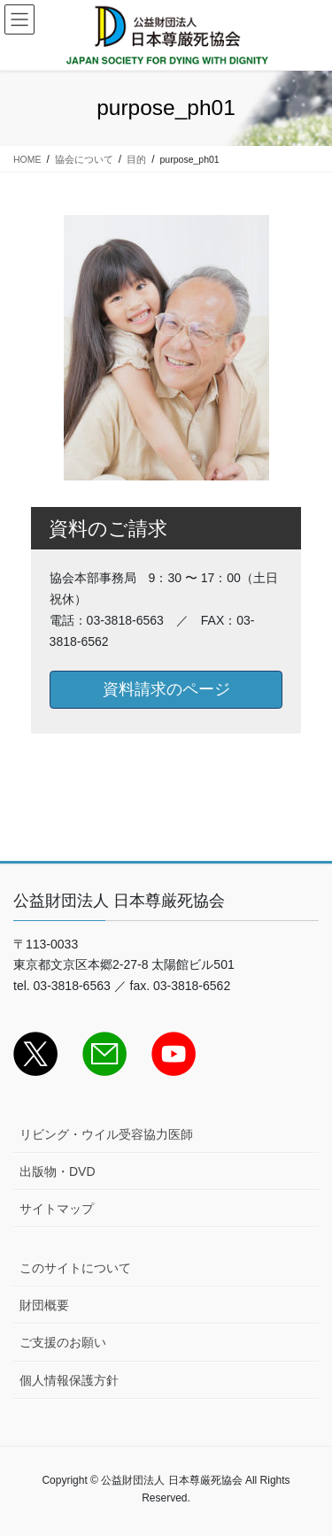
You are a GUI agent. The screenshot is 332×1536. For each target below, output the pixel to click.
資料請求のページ (166, 689)
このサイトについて (75, 1268)
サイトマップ (56, 1209)
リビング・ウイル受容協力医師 (106, 1134)
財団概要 (44, 1305)
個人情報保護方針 (69, 1380)
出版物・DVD (57, 1171)
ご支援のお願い (62, 1342)
